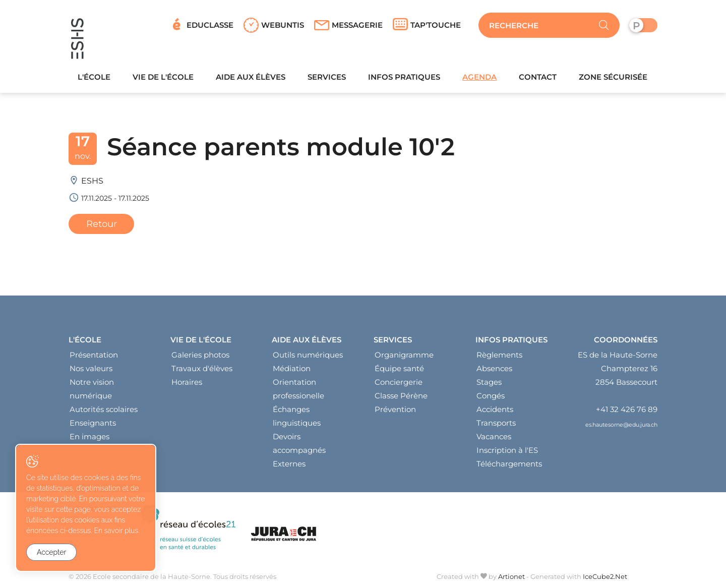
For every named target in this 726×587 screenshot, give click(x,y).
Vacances (493, 436)
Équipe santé (399, 368)
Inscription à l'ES (507, 450)
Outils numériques (308, 355)
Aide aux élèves (250, 77)
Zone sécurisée (613, 77)
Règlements (499, 355)
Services (327, 77)
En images (89, 436)
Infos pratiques (404, 77)
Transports (496, 423)
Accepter (51, 552)
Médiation (292, 368)
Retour (101, 223)
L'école (94, 77)
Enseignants (93, 423)
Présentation (94, 355)
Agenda (479, 77)
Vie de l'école (163, 77)
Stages (489, 382)
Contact (538, 77)
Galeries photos (200, 355)
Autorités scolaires (104, 409)
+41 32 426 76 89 (626, 409)
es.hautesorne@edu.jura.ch (621, 424)
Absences (494, 368)
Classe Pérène (401, 395)
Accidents (494, 409)
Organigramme (404, 355)
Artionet (511, 576)
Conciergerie (398, 382)
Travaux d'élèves (201, 368)
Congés (490, 395)
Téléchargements (509, 463)
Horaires (186, 382)
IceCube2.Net (605, 576)
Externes (289, 463)
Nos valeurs (91, 368)
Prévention (395, 409)
